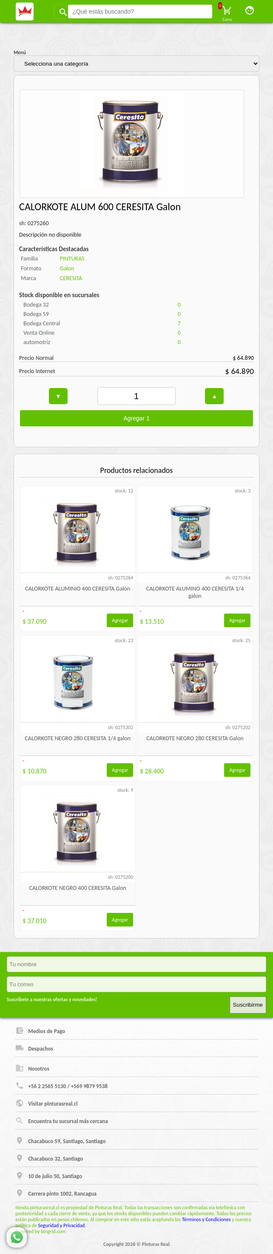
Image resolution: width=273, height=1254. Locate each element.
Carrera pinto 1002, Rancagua (56, 1193)
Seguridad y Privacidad (61, 1225)
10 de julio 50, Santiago (48, 1175)
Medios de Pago (40, 1030)
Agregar (120, 620)
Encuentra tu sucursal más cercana (61, 1120)
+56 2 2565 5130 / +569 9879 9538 (61, 1085)
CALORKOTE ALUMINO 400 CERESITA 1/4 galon (195, 592)
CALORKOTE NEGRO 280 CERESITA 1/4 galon (78, 738)
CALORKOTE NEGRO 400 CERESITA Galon (77, 888)
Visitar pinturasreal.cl (46, 1103)
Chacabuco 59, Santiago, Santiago (60, 1140)
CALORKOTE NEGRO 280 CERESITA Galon (194, 738)
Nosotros (32, 1068)
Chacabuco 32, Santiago (49, 1158)
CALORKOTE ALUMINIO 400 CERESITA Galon (77, 588)
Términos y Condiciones (206, 1219)
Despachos (34, 1048)
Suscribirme (248, 1005)
